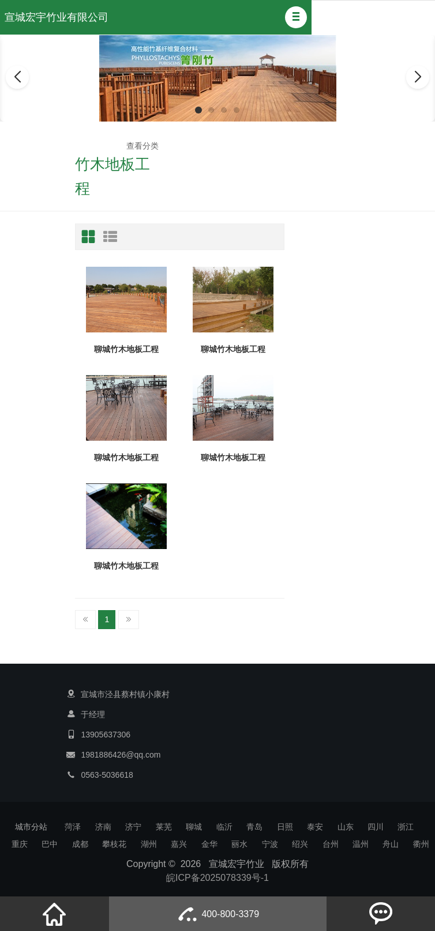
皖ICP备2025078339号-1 (217, 878)
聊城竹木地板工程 (126, 349)
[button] (296, 17)
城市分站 (31, 826)
